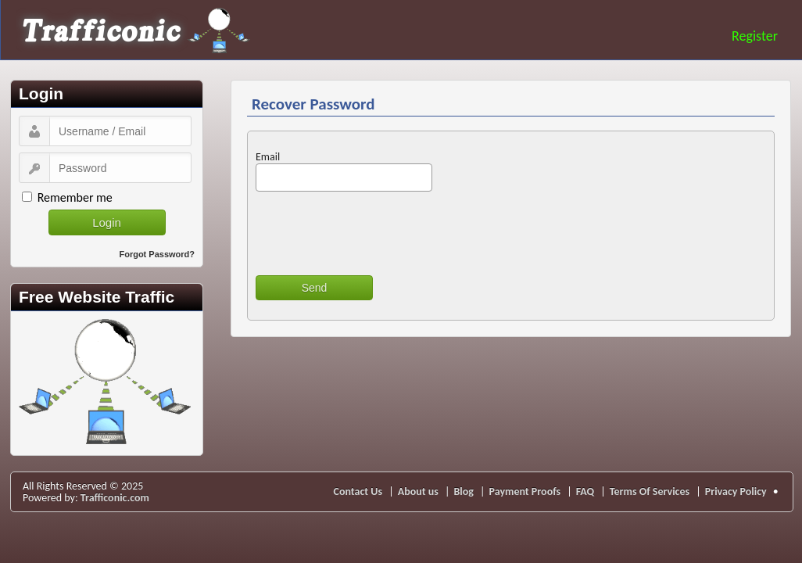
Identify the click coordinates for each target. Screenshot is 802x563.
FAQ (585, 491)
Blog (463, 491)
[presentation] (374, 233)
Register (755, 36)
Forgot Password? (157, 254)
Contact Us (358, 491)
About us (418, 491)
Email (268, 156)
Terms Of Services (649, 491)
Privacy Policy (736, 491)
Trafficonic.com (115, 497)
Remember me (75, 197)
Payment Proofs (525, 491)
